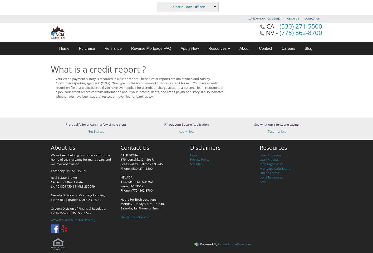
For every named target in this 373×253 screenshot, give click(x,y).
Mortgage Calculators (275, 168)
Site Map (196, 164)
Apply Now (190, 48)
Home (64, 48)
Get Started (96, 131)
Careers (288, 48)
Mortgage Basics (271, 164)
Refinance (113, 48)
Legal (194, 155)
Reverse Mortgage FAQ (151, 48)
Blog (308, 48)
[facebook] (55, 228)
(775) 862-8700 (301, 32)
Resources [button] (219, 48)
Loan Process (269, 159)
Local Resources (271, 177)
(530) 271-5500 (301, 26)
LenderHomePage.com (234, 244)
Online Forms (269, 173)
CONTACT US (312, 18)
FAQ (263, 181)
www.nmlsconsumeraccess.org (73, 220)
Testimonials (277, 131)
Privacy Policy (199, 159)
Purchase (87, 48)
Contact (265, 48)
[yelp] (64, 228)
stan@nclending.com (136, 217)
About (245, 48)
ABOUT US (293, 18)
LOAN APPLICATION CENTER (265, 18)
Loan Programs (271, 155)
